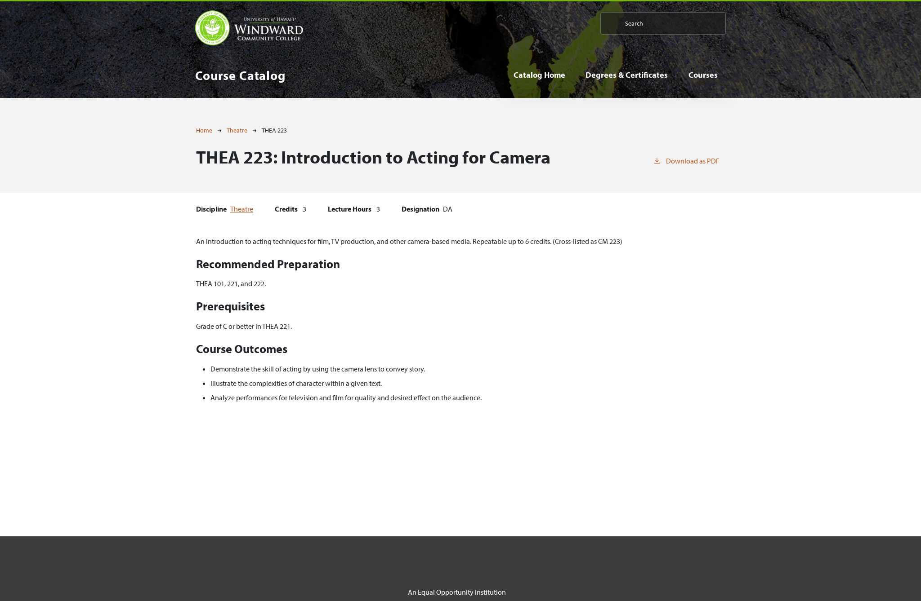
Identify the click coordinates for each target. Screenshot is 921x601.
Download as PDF (686, 160)
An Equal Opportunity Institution (457, 592)
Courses (703, 75)
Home (204, 130)
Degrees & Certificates (627, 75)
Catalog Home (539, 75)
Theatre (237, 130)
